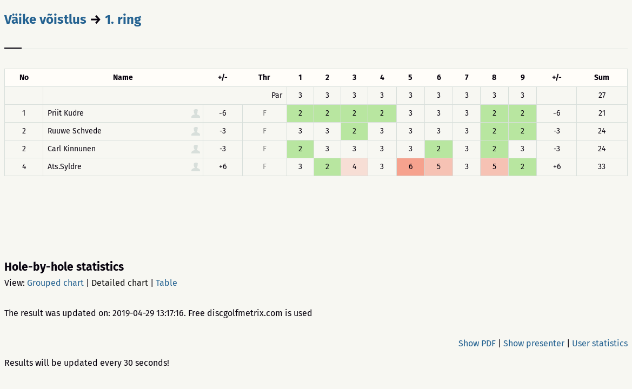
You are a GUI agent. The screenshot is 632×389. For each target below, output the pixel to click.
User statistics (600, 343)
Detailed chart (119, 283)
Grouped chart (55, 283)
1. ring (123, 19)
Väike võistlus (45, 19)
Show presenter (533, 343)
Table (166, 283)
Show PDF (477, 343)
